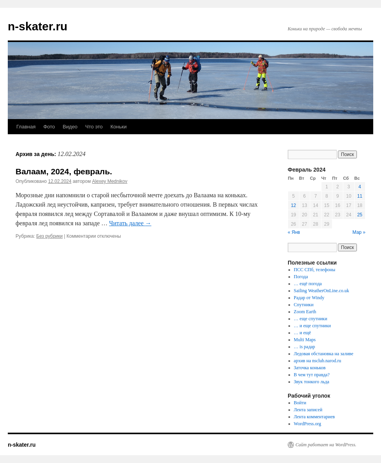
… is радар (304, 346)
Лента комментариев (314, 416)
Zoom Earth (305, 311)
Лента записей (308, 409)
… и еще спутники (312, 325)
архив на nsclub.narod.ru (317, 360)
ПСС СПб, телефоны (315, 269)
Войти (300, 402)
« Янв (294, 232)
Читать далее (130, 223)
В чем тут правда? (312, 374)
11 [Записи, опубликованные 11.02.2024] (359, 196)
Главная (25, 127)
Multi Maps (305, 339)
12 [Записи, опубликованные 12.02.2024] (293, 205)
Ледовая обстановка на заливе (323, 353)
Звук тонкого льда (311, 381)
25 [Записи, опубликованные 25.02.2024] (359, 214)
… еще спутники (310, 318)
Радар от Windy (309, 297)
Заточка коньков (310, 367)
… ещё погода (308, 283)
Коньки (118, 127)
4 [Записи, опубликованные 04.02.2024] (359, 186)
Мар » (359, 232)
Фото (49, 127)
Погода (301, 276)
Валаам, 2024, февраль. (64, 171)
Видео (70, 127)
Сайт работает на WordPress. (326, 444)
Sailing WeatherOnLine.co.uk (321, 290)
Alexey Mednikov (110, 181)
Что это (94, 127)
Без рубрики (49, 236)
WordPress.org (307, 423)
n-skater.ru (37, 26)
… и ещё (302, 332)
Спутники (304, 304)
